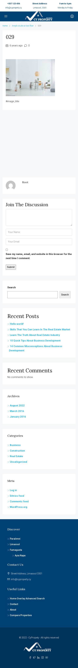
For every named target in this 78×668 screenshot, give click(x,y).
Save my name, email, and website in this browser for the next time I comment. (39, 256)
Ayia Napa (20, 555)
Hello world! (17, 323)
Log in (13, 490)
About (13, 609)
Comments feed (19, 501)
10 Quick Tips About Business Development (35, 340)
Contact (14, 604)
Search (11, 287)
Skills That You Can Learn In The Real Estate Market (40, 329)
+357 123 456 (13, 3)
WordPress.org (18, 507)
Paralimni (15, 538)
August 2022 (17, 405)
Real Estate (16, 456)
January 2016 (18, 416)
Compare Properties (21, 615)
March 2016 (17, 411)
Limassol (15, 544)
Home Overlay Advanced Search (27, 598)
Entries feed (17, 495)
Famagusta (16, 550)
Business (15, 445)
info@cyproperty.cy (13, 8)
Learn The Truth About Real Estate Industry (35, 335)
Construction (17, 450)
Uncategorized (18, 461)
